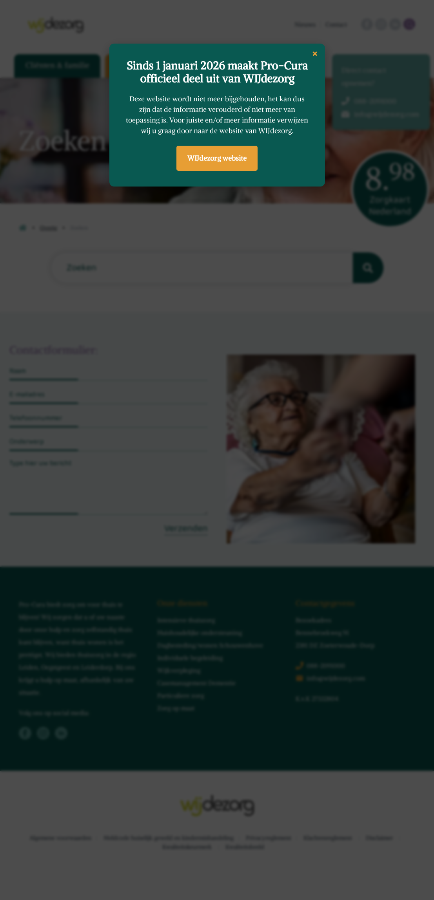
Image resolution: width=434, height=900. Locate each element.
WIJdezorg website (217, 158)
